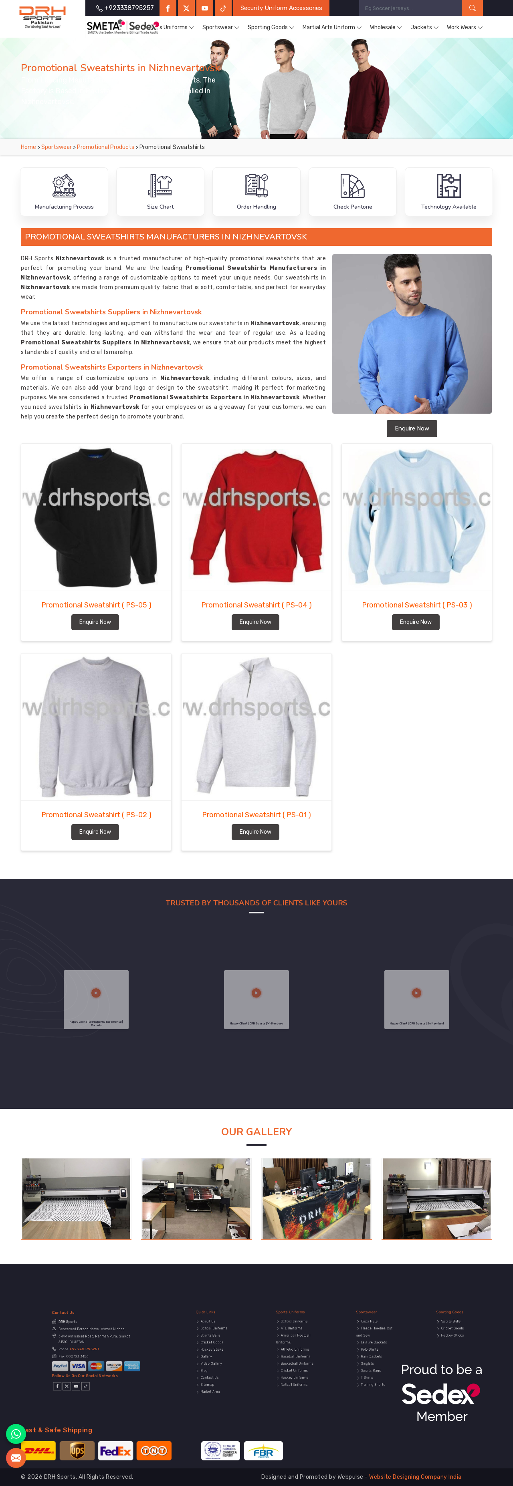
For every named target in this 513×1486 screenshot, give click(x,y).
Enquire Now (412, 428)
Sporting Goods (271, 27)
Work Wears (465, 27)
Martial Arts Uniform (332, 27)
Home (28, 147)
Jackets (424, 27)
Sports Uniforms (169, 27)
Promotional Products (106, 147)
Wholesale (386, 27)
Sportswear (221, 27)
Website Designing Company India (415, 1477)
